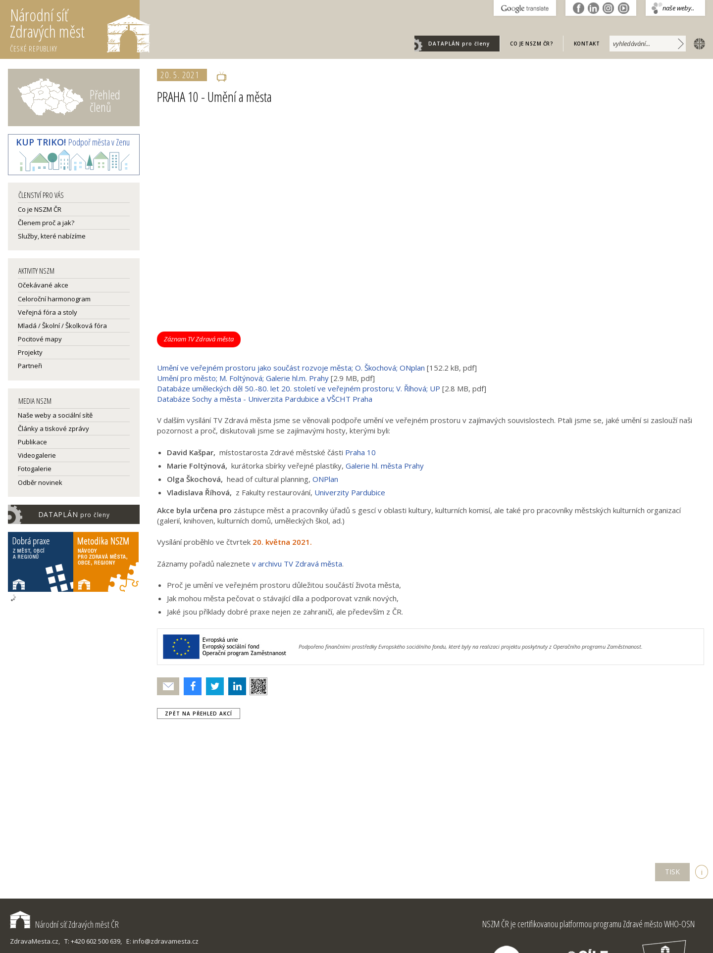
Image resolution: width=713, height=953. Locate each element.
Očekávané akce (43, 285)
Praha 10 (360, 452)
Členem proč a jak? (46, 222)
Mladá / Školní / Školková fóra (62, 325)
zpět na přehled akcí (198, 713)
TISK (672, 871)
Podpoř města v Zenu (73, 142)
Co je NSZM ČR (39, 209)
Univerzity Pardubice (349, 492)
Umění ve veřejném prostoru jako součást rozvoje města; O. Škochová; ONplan (291, 368)
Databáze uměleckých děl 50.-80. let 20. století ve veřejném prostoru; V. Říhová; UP (298, 388)
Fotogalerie (34, 468)
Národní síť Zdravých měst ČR (64, 924)
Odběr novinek (40, 482)
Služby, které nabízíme (52, 236)
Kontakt (587, 43)
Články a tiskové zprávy (53, 428)
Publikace (32, 441)
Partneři (30, 365)
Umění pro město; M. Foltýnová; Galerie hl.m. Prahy (243, 378)
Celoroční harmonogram (54, 298)
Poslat (168, 686)
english (697, 43)
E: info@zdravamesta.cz (162, 941)
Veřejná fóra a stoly (47, 312)
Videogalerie (37, 455)
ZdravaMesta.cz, (35, 941)
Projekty (30, 352)
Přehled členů (105, 100)
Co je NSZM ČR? (531, 43)
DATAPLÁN (459, 43)
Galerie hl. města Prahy (385, 466)
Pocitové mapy (40, 338)
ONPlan (325, 479)
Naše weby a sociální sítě (55, 415)
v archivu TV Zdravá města (297, 564)
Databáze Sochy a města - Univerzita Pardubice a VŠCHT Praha (264, 399)
